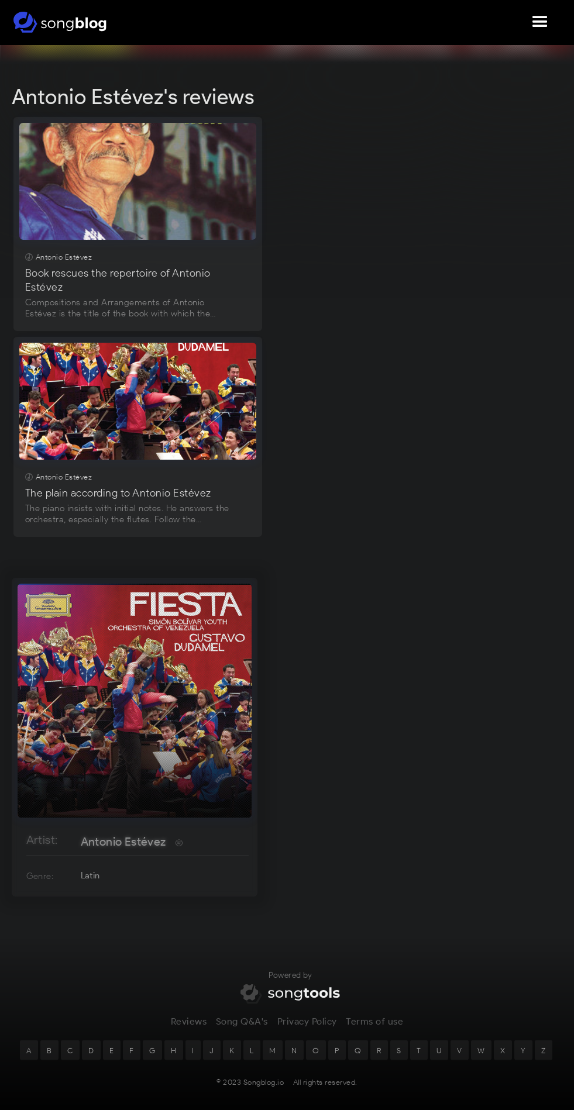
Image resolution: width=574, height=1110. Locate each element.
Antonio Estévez (123, 842)
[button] (540, 22)
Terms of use (374, 1028)
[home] (60, 22)
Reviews (189, 1028)
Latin (90, 875)
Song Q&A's (242, 1028)
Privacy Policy (307, 1028)
